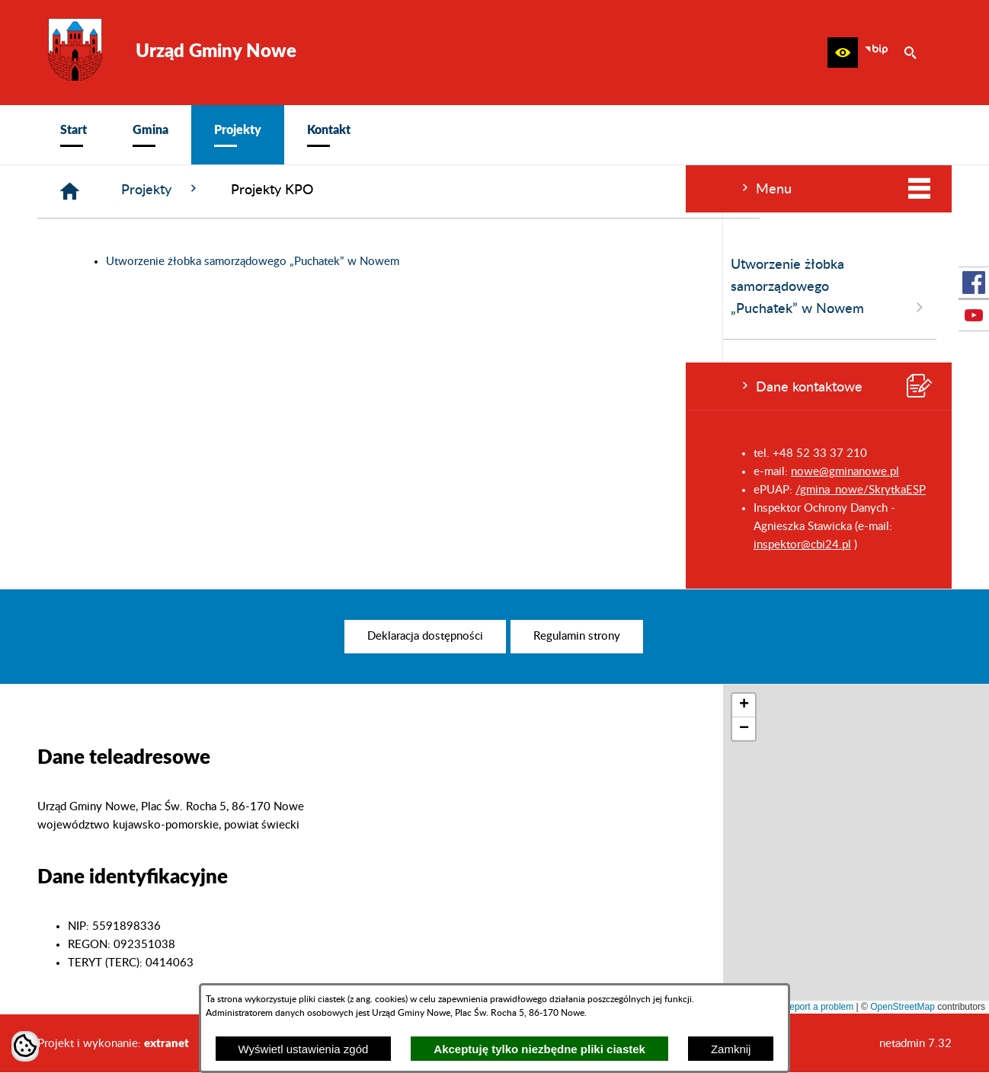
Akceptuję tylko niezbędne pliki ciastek (539, 1049)
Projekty (390, 189)
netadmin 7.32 (915, 1043)
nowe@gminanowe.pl (159, 471)
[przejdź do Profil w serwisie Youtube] (974, 315)
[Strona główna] (299, 191)
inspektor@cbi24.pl (116, 545)
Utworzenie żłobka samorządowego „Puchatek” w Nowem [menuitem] (144, 287)
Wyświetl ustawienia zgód (303, 1049)
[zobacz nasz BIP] (876, 52)
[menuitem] (73, 134)
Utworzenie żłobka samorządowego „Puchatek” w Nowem (482, 261)
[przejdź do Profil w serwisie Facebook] (974, 282)
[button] (842, 52)
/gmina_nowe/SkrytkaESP (175, 490)
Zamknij (731, 1049)
